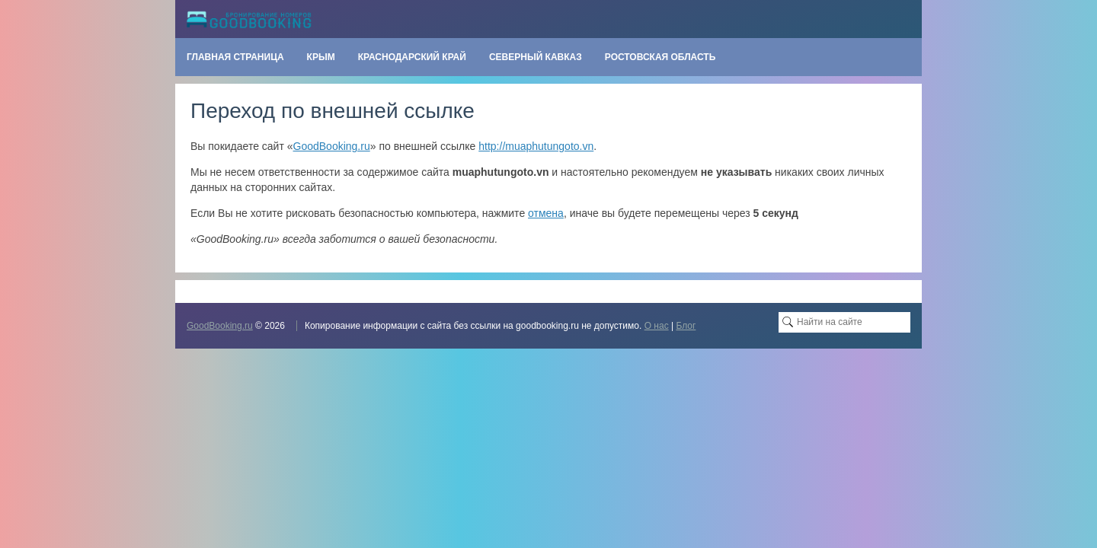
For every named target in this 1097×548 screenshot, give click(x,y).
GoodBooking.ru (331, 146)
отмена (546, 213)
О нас (656, 325)
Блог (686, 325)
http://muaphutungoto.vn (535, 146)
